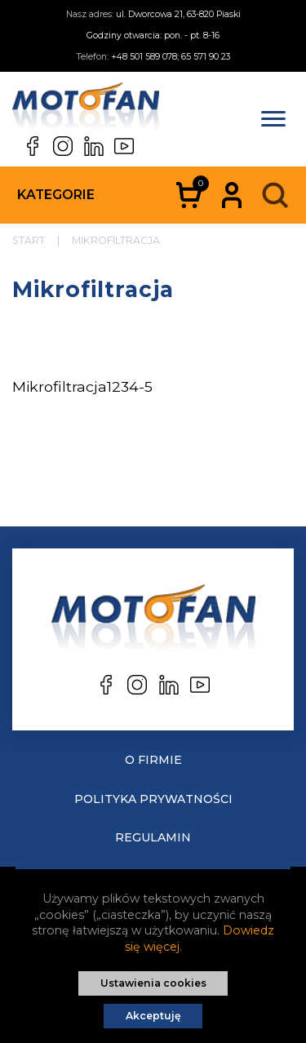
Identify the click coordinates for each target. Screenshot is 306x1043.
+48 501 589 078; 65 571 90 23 (170, 56)
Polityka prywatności (153, 799)
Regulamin (153, 837)
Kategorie (56, 194)
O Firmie (153, 759)
